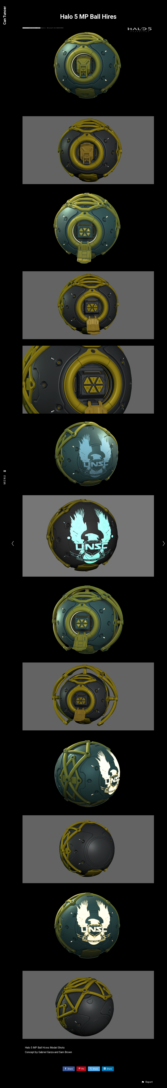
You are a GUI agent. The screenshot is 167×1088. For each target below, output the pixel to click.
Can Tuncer (5, 15)
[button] (147, 1082)
